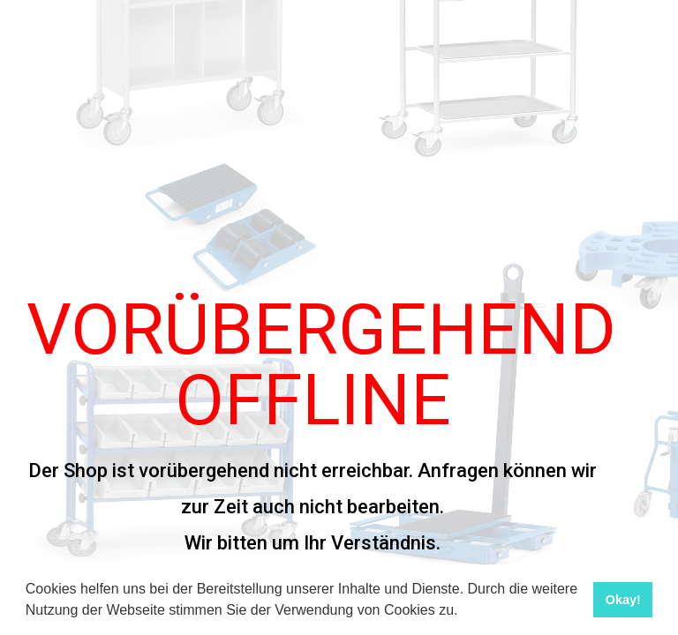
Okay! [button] (623, 600)
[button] (464, 612)
